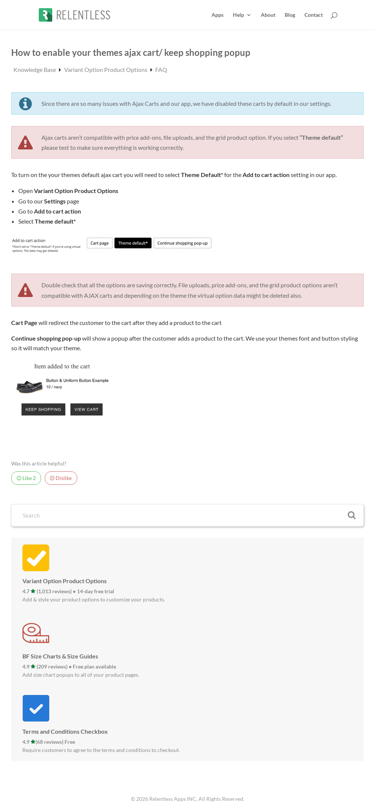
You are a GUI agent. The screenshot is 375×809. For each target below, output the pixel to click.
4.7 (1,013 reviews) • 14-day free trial (68, 591)
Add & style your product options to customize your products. (93, 599)
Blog (290, 15)
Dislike (61, 478)
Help (238, 15)
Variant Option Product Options (106, 69)
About (268, 15)
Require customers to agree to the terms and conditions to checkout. (101, 750)
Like (26, 478)
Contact (313, 15)
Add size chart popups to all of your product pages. (80, 674)
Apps (218, 15)
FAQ (161, 69)
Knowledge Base (35, 69)
